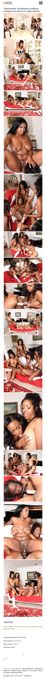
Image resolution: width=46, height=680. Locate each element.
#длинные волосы (9, 629)
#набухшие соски (36, 626)
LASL (8, 3)
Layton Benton (17, 641)
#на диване (26, 626)
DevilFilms (15, 644)
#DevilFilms (17, 626)
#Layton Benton (8, 626)
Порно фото (7, 668)
